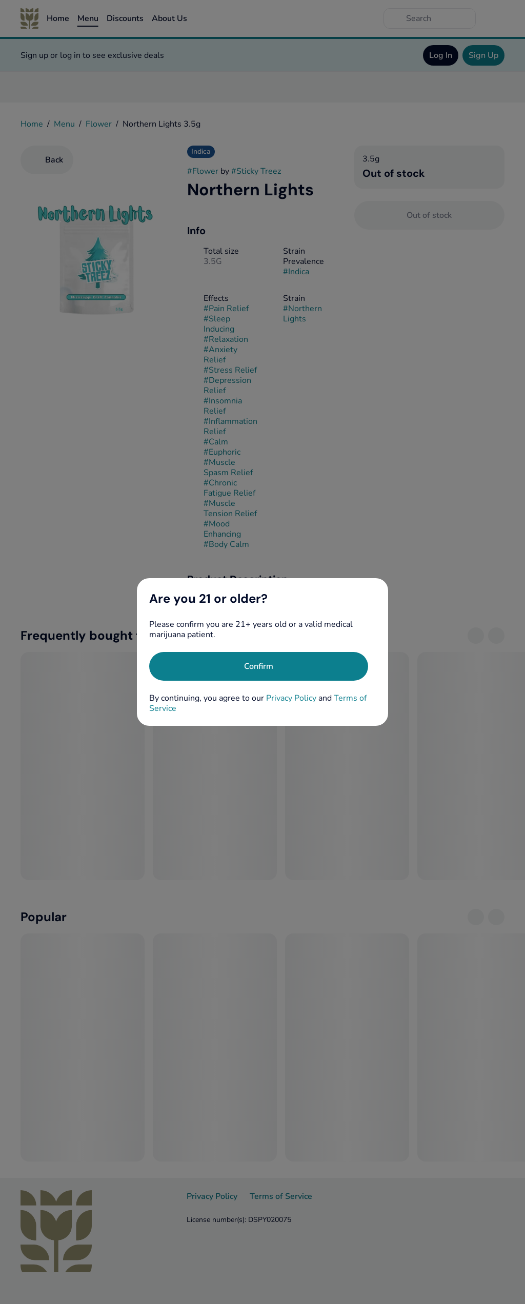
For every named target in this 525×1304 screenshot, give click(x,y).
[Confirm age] (258, 666)
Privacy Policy (291, 698)
